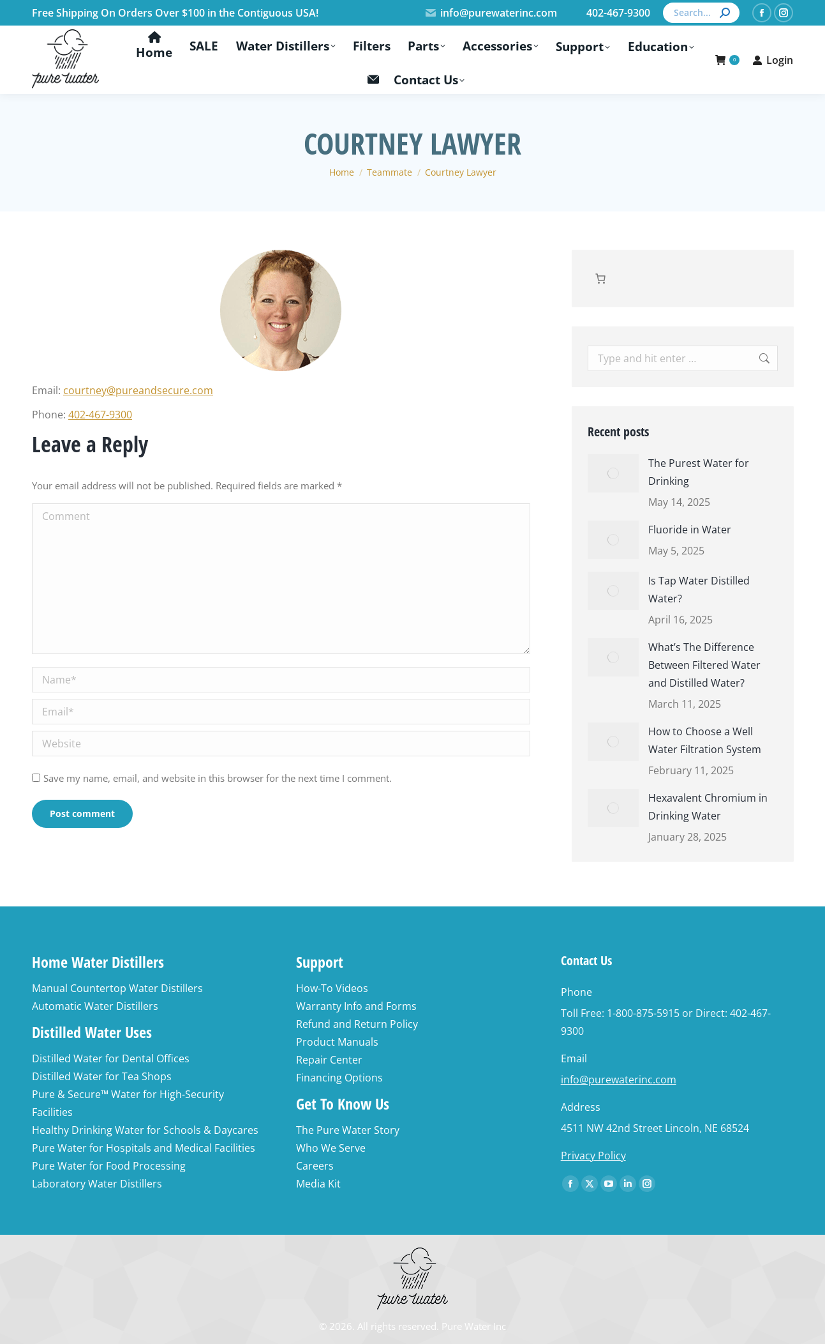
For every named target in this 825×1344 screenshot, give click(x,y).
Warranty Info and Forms (356, 1006)
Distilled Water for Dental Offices (111, 1058)
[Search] (701, 13)
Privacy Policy (593, 1156)
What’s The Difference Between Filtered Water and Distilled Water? (704, 665)
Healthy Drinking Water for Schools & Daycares (145, 1130)
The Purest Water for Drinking (698, 472)
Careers (315, 1166)
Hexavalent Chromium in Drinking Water (708, 807)
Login (772, 60)
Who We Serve (331, 1148)
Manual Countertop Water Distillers (117, 988)
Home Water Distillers (98, 961)
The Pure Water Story (347, 1130)
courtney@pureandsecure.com (138, 390)
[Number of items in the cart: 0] (600, 278)
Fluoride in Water (689, 530)
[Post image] (613, 473)
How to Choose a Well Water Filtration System (704, 740)
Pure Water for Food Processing (109, 1166)
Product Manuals (337, 1042)
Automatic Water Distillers (95, 1006)
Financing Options (339, 1078)
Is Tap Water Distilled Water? (699, 590)
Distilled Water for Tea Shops (102, 1076)
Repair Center (329, 1060)
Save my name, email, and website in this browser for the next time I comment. (217, 778)
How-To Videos (332, 988)
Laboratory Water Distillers (97, 1184)
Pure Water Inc (474, 1326)
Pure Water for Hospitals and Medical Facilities (143, 1148)
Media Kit (318, 1184)
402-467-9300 (100, 415)
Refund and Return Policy (357, 1024)
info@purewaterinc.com (491, 13)
